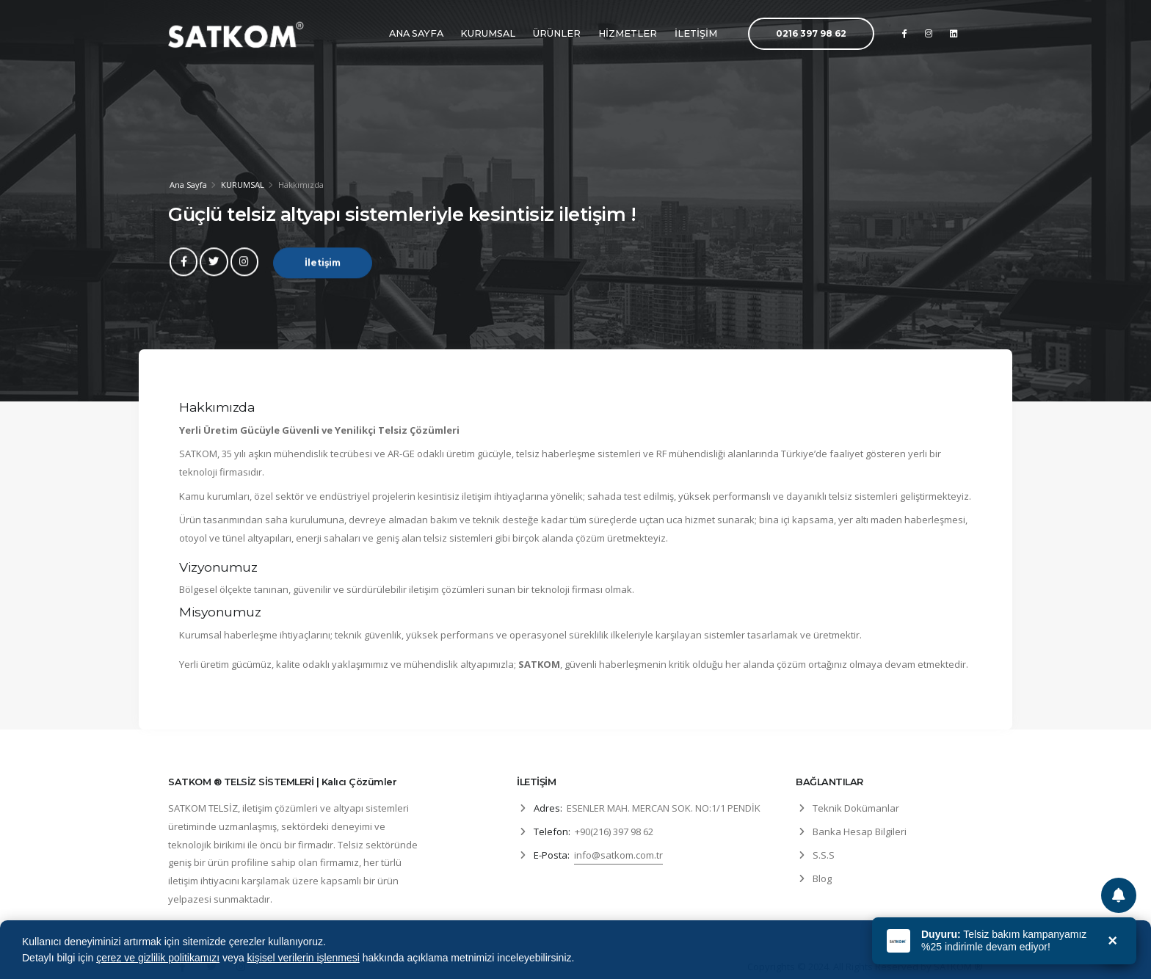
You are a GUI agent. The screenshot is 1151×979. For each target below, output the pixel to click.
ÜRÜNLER (557, 33)
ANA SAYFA (416, 33)
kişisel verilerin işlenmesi (303, 958)
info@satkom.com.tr (618, 855)
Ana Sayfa (188, 184)
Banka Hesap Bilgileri (860, 831)
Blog (822, 878)
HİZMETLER (627, 33)
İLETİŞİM (696, 33)
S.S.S (824, 855)
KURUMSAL (487, 33)
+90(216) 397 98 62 (614, 831)
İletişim (323, 268)
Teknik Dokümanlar (856, 808)
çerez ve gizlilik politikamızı (157, 958)
